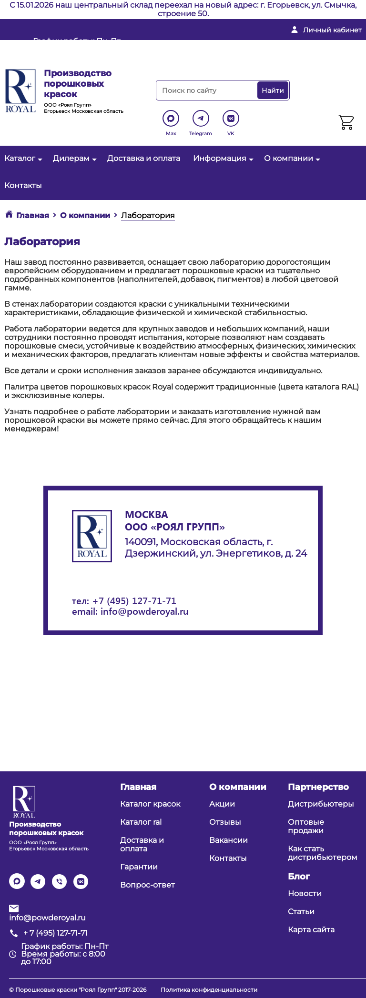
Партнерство (318, 787)
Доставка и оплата (143, 158)
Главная (138, 787)
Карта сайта (311, 929)
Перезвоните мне (210, 60)
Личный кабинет (332, 30)
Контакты (23, 185)
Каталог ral (141, 822)
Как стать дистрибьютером (322, 853)
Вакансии (228, 840)
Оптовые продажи (306, 826)
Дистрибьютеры (321, 803)
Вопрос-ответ (147, 884)
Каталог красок (150, 803)
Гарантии (139, 866)
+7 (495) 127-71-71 (134, 600)
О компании (291, 158)
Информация (222, 158)
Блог (299, 876)
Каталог (22, 158)
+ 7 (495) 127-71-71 (316, 45)
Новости (305, 893)
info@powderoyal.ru (216, 45)
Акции (222, 803)
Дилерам (73, 158)
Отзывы (225, 822)
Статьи (301, 911)
